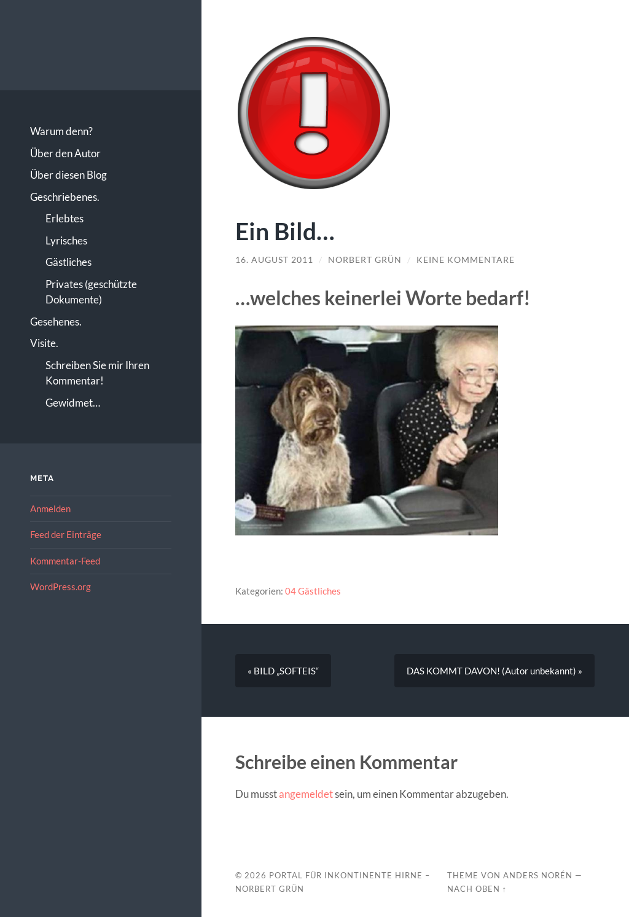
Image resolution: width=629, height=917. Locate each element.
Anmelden (50, 508)
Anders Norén (537, 875)
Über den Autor (65, 153)
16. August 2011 (274, 260)
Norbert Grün (365, 260)
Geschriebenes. (65, 196)
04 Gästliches (313, 590)
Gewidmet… (72, 402)
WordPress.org (60, 586)
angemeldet (306, 793)
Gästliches (68, 262)
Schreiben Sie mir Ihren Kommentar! (97, 373)
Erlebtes (64, 218)
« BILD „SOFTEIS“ (283, 670)
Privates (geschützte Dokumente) (91, 292)
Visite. (44, 343)
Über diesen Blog (68, 174)
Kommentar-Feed (65, 560)
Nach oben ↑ (477, 889)
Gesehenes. (56, 321)
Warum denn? (61, 131)
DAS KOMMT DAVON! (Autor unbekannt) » (494, 670)
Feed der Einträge (65, 534)
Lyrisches (66, 240)
